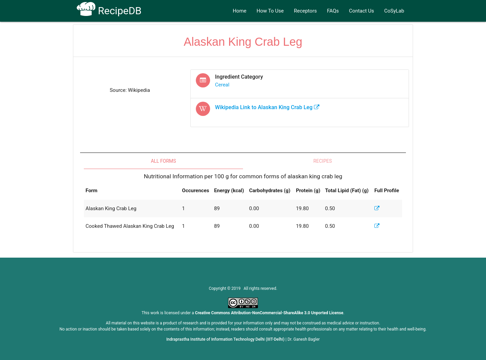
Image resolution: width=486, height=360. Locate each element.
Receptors (305, 11)
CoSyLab (394, 11)
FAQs (333, 11)
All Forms (163, 161)
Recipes (322, 161)
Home (239, 11)
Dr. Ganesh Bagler (303, 339)
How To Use (270, 11)
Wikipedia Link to (267, 107)
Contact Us (361, 11)
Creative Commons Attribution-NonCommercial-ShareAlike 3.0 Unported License (269, 313)
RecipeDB (109, 11)
